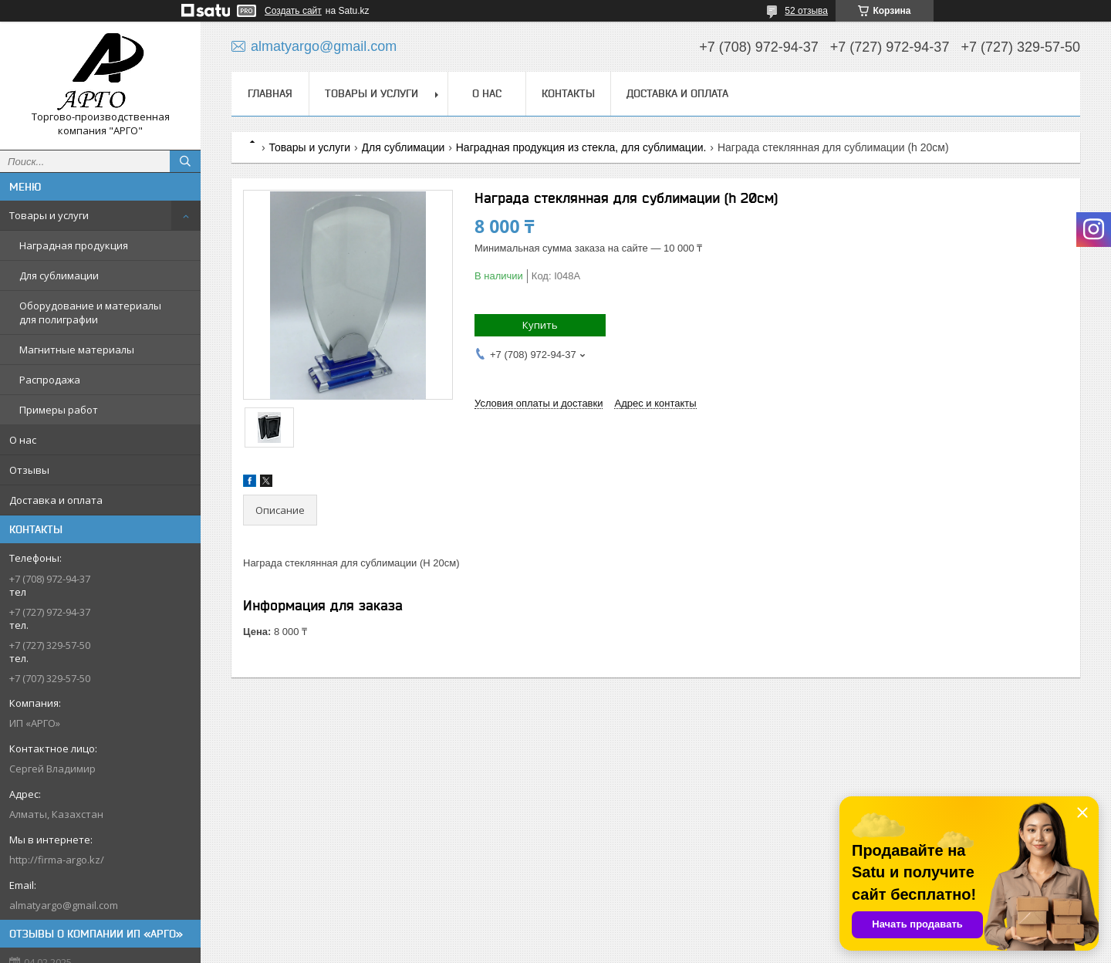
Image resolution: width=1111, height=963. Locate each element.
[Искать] (185, 161)
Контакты (568, 93)
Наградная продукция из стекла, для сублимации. (581, 147)
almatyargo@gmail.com (63, 905)
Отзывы (29, 470)
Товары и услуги (49, 215)
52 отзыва (806, 10)
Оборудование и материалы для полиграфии (90, 312)
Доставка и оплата (56, 500)
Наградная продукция (73, 245)
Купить (540, 325)
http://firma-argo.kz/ (56, 860)
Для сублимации (59, 275)
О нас (22, 440)
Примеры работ (58, 410)
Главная (270, 93)
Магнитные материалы (76, 349)
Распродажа (49, 380)
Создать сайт (293, 10)
